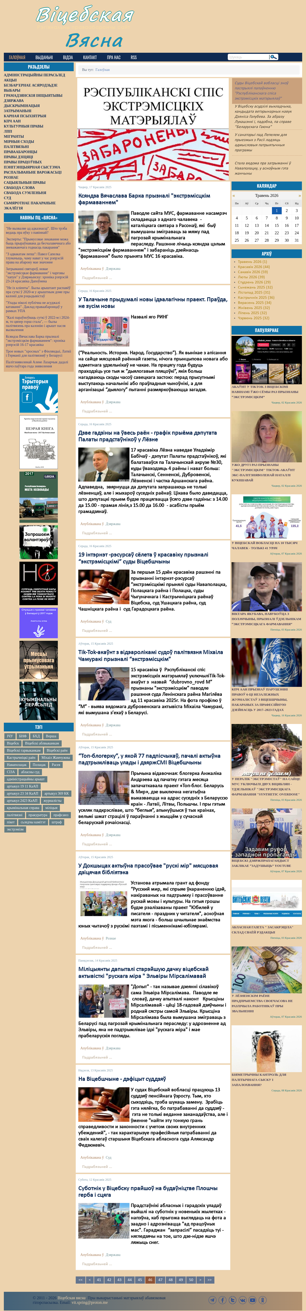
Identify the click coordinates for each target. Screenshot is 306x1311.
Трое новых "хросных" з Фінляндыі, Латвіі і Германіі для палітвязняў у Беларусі (38, 353)
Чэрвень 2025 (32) (253, 318)
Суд (108, 621)
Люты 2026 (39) (251, 277)
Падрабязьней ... (97, 278)
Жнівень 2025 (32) (254, 308)
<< (81, 1280)
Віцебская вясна (71, 1298)
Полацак (39, 765)
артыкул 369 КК (57, 793)
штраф (57, 822)
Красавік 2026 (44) (254, 267)
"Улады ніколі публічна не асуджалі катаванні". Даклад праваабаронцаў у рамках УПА (34, 307)
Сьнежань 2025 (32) (255, 287)
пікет (11, 822)
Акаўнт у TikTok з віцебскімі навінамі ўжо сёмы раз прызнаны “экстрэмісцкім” (265, 392)
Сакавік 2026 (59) (253, 272)
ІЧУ (10, 736)
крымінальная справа (23, 808)
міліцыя (51, 808)
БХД (36, 736)
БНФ (23, 736)
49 (181, 1280)
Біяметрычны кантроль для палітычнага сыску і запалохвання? (259, 1080)
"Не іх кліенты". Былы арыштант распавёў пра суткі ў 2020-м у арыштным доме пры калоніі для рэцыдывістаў (38, 292)
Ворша (51, 736)
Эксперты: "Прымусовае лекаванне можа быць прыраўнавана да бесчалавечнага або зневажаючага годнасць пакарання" (38, 243)
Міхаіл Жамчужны (55, 758)
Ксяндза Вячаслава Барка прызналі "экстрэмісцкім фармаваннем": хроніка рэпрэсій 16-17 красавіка (35, 341)
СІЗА (11, 772)
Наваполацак (17, 765)
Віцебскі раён (57, 750)
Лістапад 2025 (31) (254, 293)
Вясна (93, 39)
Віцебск (13, 743)
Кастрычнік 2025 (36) (256, 298)
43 (119, 1280)
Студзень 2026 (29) (254, 282)
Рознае (111, 938)
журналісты (52, 801)
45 (140, 1280)
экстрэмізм (15, 829)
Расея (56, 765)
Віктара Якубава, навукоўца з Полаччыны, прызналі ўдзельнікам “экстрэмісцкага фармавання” (266, 619)
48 (171, 1280)
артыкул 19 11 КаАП (22, 786)
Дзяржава (113, 269)
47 (160, 1280)
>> (209, 1280)
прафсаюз (60, 815)
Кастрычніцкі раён (21, 758)
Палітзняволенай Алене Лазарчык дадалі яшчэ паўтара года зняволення (37, 364)
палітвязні (15, 815)
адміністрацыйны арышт (26, 779)
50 (191, 1280)
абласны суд (30, 772)
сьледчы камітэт (33, 822)
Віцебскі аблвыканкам (42, 743)
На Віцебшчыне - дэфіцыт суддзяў (122, 1079)
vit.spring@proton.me (90, 1302)
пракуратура (38, 815)
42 (109, 1280)
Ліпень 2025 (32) (252, 313)
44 (130, 1280)
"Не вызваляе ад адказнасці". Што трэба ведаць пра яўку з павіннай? (36, 231)
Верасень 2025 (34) (254, 303)
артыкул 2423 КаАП (22, 801)
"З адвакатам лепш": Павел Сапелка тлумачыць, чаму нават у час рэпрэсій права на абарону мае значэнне (34, 258)
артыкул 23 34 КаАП (22, 793)
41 (99, 1280)
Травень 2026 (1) (252, 262)
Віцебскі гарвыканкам (23, 750)
